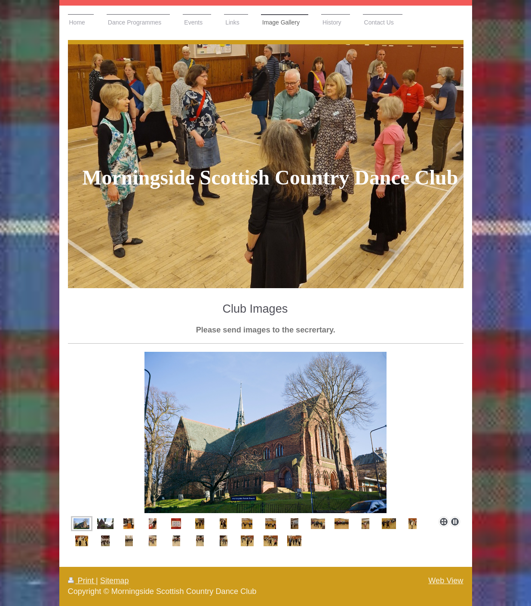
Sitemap (114, 580)
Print (82, 580)
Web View (445, 580)
